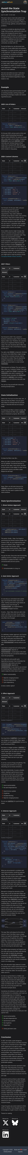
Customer (16, 268)
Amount (4, 272)
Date (4, 268)
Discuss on (5, 1122)
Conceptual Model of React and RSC (11, 256)
